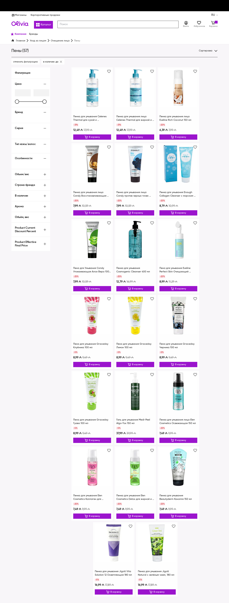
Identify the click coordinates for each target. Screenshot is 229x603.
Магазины (18, 15)
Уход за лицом (38, 40)
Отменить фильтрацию (25, 61)
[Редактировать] (92, 137)
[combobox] (118, 24)
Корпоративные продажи (44, 15)
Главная (20, 40)
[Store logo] (19, 23)
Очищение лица (60, 40)
